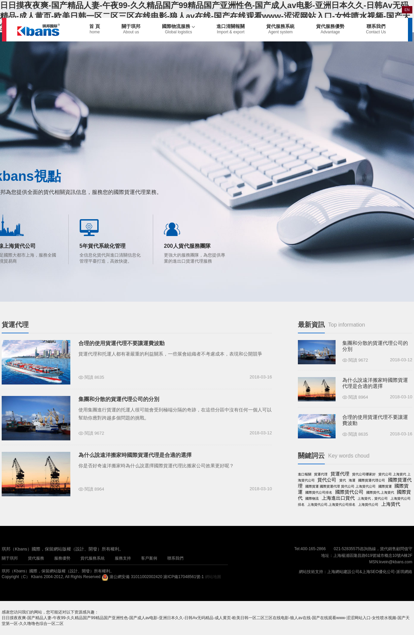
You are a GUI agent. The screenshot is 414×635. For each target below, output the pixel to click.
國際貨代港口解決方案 (248, 10)
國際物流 (312, 498)
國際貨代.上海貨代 (380, 492)
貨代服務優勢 (330, 29)
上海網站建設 (339, 571)
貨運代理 (320, 474)
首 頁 (94, 29)
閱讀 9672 (94, 433)
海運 (352, 480)
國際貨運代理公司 (371, 480)
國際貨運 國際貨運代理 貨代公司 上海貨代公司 (340, 486)
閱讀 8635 (94, 377)
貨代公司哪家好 (364, 474)
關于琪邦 (131, 29)
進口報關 (304, 474)
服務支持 (281, 10)
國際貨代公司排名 (318, 492)
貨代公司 (326, 479)
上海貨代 (390, 504)
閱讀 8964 (94, 489)
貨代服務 (36, 558)
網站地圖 (213, 576)
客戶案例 (149, 558)
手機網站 (390, 10)
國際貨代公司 (349, 492)
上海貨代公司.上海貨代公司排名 (331, 504)
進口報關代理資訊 (339, 10)
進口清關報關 (230, 29)
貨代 (342, 480)
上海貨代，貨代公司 (372, 498)
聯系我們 (376, 29)
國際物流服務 (178, 29)
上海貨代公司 (368, 504)
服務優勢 (62, 558)
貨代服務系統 (280, 29)
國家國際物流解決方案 (203, 10)
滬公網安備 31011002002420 (135, 576)
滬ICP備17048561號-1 (183, 576)
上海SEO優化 (374, 571)
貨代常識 (368, 10)
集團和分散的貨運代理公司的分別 (118, 399)
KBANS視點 (306, 10)
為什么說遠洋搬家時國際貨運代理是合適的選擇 (135, 455)
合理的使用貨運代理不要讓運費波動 (121, 343)
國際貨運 (385, 486)
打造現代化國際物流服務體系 (28, 9)
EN (407, 10)
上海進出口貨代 (338, 498)
